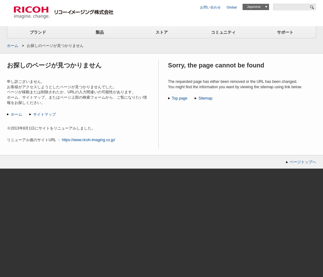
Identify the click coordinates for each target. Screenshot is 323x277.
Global (232, 7)
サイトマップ (44, 114)
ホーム (12, 45)
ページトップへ (303, 162)
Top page (179, 98)
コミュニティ (223, 32)
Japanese (254, 7)
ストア (162, 32)
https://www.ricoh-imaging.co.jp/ (88, 140)
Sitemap (205, 98)
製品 (100, 32)
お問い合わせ (210, 7)
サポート (285, 32)
